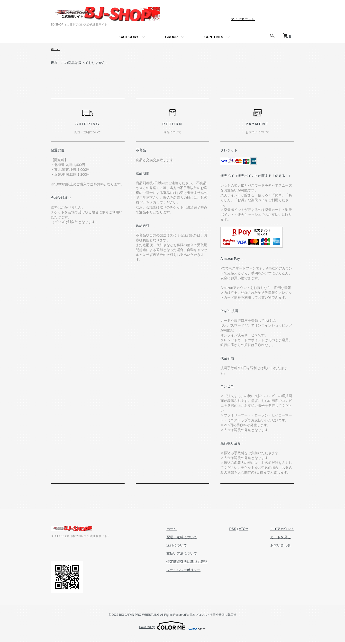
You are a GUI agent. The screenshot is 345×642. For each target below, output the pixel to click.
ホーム (55, 49)
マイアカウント (243, 19)
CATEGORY (128, 37)
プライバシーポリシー (183, 570)
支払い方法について (181, 553)
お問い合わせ (280, 545)
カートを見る (280, 537)
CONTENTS (213, 37)
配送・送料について (181, 537)
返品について (176, 545)
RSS (232, 529)
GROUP (171, 37)
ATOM (243, 529)
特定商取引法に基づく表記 (186, 562)
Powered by (172, 625)
